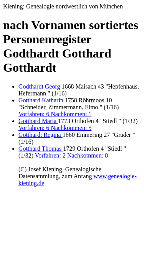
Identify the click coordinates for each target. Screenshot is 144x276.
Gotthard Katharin (41, 100)
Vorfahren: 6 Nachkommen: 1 (54, 114)
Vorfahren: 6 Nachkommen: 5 (54, 128)
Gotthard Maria (38, 121)
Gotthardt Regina (40, 134)
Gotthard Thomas (40, 148)
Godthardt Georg (40, 86)
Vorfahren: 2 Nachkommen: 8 (71, 155)
